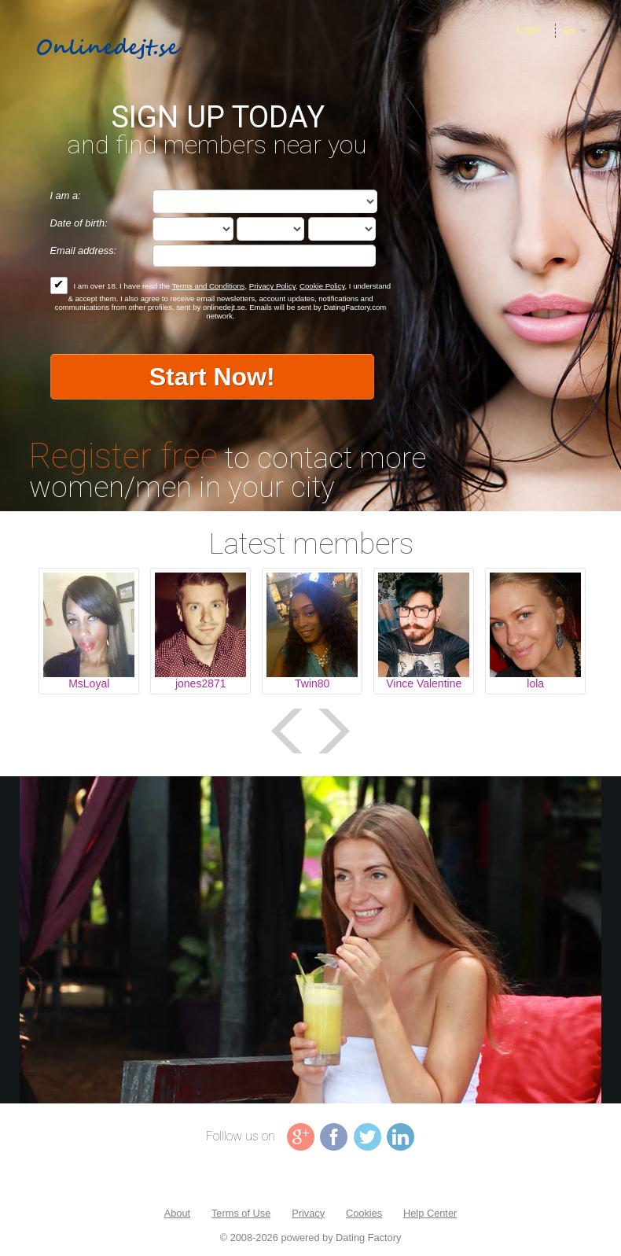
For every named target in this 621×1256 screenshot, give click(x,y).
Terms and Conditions (208, 286)
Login (528, 29)
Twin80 (312, 683)
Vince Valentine (423, 683)
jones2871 (200, 683)
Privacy (308, 1213)
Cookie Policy (321, 286)
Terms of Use (240, 1213)
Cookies (364, 1213)
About (177, 1213)
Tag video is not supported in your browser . (310, 939)
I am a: (65, 195)
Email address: (83, 250)
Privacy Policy (272, 286)
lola (535, 683)
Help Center (430, 1213)
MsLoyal (88, 683)
